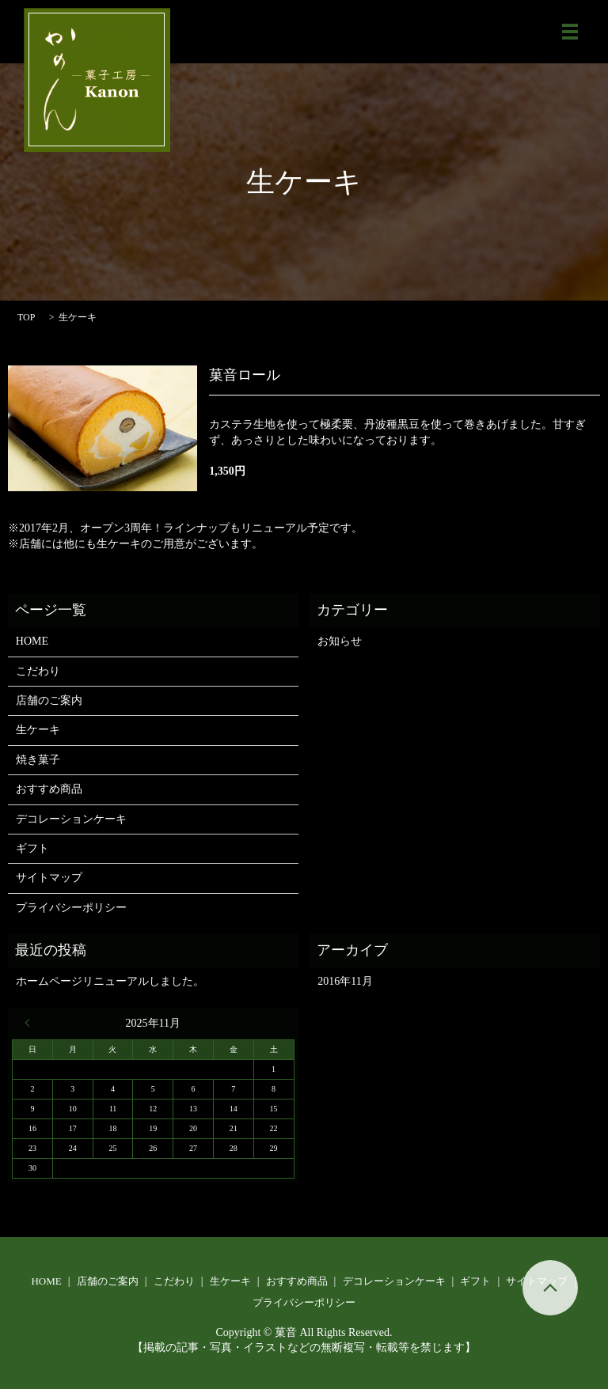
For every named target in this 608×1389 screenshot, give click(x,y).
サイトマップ (49, 878)
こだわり (38, 671)
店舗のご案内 (49, 700)
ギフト (32, 848)
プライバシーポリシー (71, 908)
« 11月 (31, 1023)
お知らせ (339, 641)
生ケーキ (38, 730)
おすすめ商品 (49, 789)
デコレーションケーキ (71, 819)
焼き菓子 (38, 760)
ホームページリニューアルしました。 (110, 981)
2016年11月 (344, 981)
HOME (32, 641)
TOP (26, 317)
